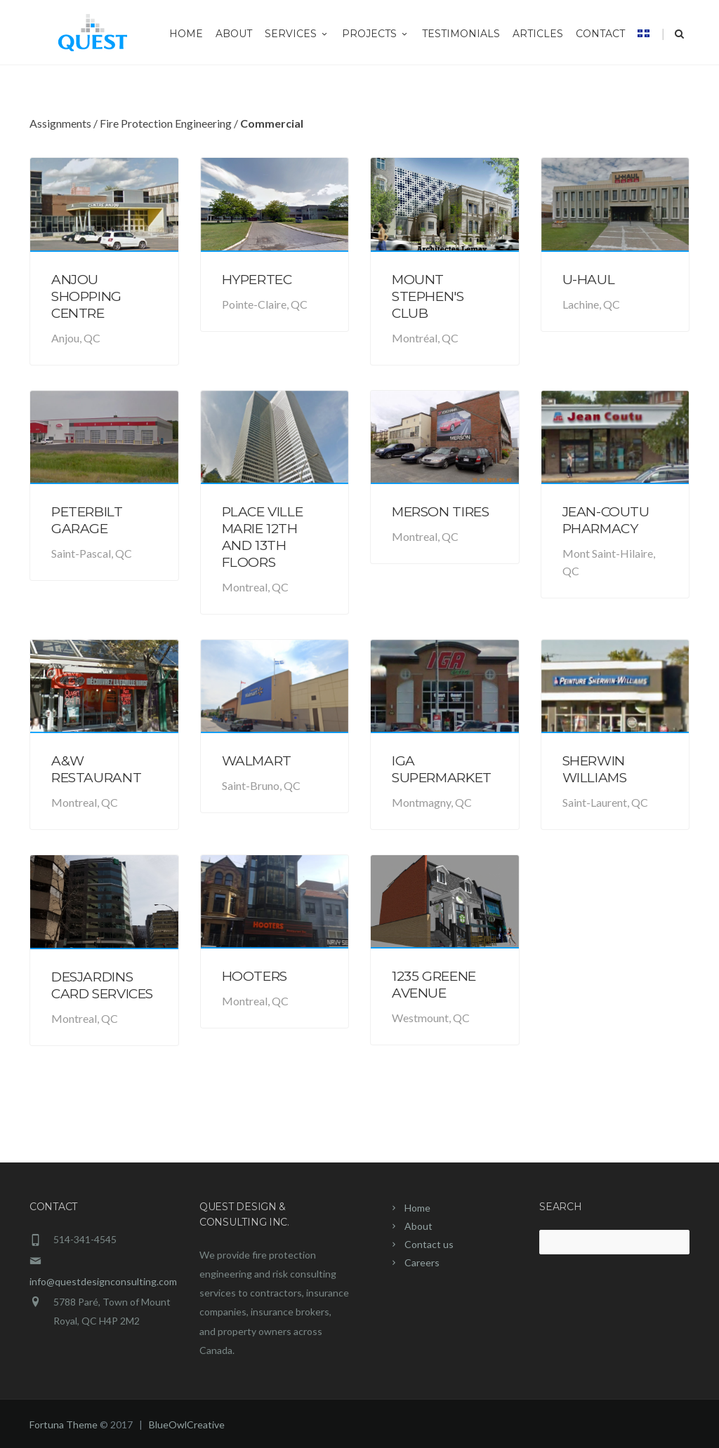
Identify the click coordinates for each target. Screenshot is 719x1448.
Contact (600, 33)
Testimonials (461, 33)
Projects (375, 33)
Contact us (429, 1244)
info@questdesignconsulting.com (103, 1281)
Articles (538, 33)
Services (297, 33)
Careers (422, 1262)
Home (186, 33)
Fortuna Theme (63, 1424)
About (234, 33)
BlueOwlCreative (187, 1424)
